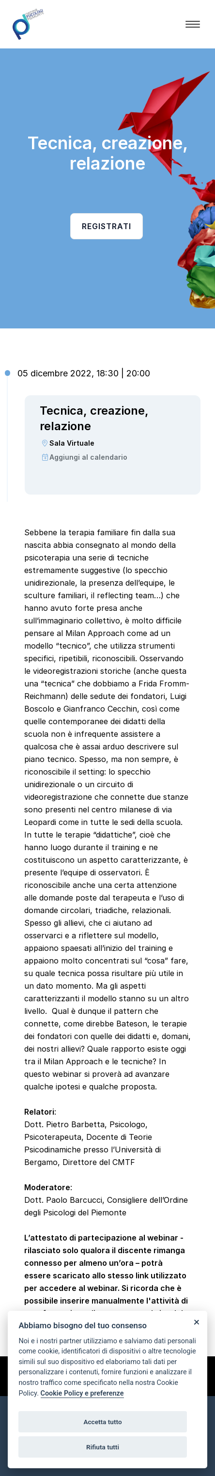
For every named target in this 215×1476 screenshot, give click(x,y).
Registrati (106, 226)
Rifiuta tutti (102, 1447)
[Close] (196, 1321)
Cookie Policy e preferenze (82, 1393)
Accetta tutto (102, 1422)
